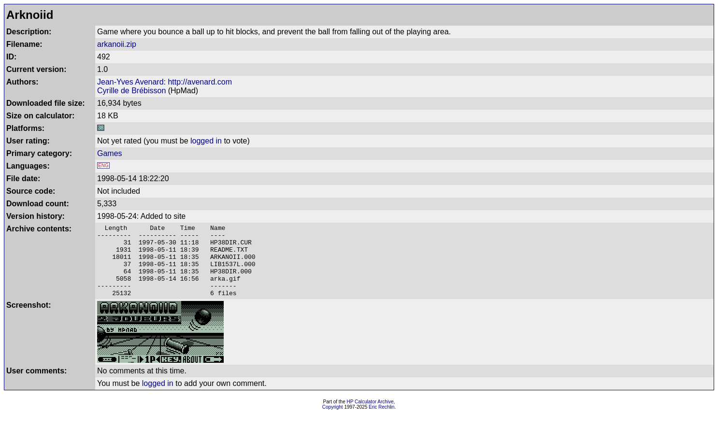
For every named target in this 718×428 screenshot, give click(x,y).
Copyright (332, 421)
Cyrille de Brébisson (131, 90)
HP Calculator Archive (370, 416)
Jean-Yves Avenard (130, 82)
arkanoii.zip (116, 44)
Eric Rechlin (381, 421)
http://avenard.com (200, 82)
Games (109, 153)
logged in (206, 141)
